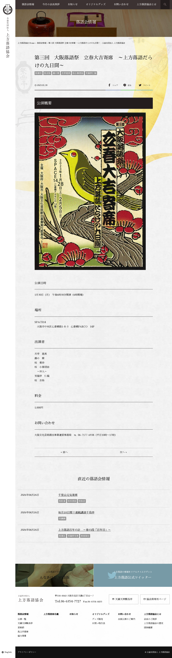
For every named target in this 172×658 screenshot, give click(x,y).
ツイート (146, 85)
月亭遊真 (66, 73)
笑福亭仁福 (91, 73)
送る (129, 85)
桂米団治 (72, 501)
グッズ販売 (97, 619)
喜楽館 (21, 627)
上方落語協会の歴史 (153, 623)
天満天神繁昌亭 (122, 599)
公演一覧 (22, 619)
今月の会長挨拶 (51, 4)
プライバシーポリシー (27, 652)
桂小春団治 (77, 73)
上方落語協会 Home (26, 43)
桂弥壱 (82, 501)
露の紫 (56, 73)
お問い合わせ (121, 4)
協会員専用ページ (154, 599)
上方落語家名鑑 (51, 614)
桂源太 (62, 536)
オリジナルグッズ (96, 4)
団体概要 (148, 627)
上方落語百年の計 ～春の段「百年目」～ (84, 530)
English (8, 652)
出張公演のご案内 (126, 619)
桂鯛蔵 (62, 518)
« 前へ (64, 452)
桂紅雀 (62, 501)
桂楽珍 (38, 73)
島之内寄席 (23, 632)
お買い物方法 (98, 623)
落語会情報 (28, 4)
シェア (115, 85)
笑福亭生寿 (73, 536)
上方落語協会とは (146, 4)
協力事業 (22, 636)
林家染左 (85, 536)
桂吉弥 (47, 73)
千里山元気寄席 (68, 495)
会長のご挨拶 (150, 619)
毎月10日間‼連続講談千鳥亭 (76, 512)
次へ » (123, 452)
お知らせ (73, 4)
